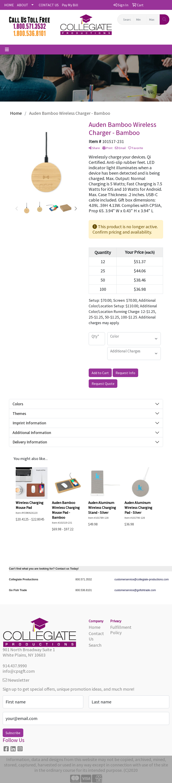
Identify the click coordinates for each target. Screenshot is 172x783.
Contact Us (96, 636)
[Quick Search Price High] (153, 19)
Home (94, 627)
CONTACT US (49, 5)
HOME (9, 5)
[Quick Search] (125, 19)
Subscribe (13, 733)
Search (95, 645)
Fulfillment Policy (118, 629)
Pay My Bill (70, 5)
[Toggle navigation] (7, 49)
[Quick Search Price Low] (140, 19)
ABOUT (22, 5)
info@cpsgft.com (19, 671)
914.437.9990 (15, 665)
